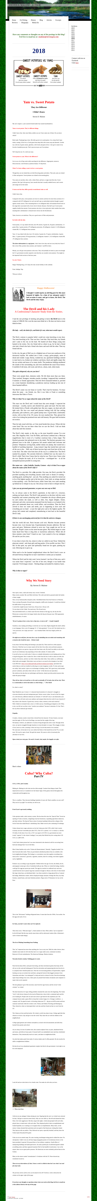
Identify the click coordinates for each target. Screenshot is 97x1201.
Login (88, 1196)
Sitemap (13, 1197)
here (77, 63)
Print (9, 1197)
